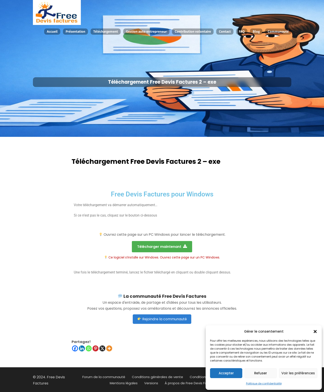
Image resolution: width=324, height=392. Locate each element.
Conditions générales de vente (157, 377)
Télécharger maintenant (162, 246)
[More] (109, 348)
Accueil (52, 31)
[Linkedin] (82, 348)
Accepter (226, 373)
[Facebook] (75, 348)
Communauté (278, 31)
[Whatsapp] (89, 348)
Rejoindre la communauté (162, 306)
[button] (315, 331)
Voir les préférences (298, 373)
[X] (102, 348)
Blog (256, 31)
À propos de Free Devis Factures (191, 383)
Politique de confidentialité (264, 383)
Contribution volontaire (193, 31)
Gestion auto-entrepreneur (146, 31)
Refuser (260, 373)
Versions (151, 383)
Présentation (75, 31)
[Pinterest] (96, 348)
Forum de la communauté (103, 377)
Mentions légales (124, 383)
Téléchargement (105, 31)
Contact (225, 31)
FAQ (242, 31)
